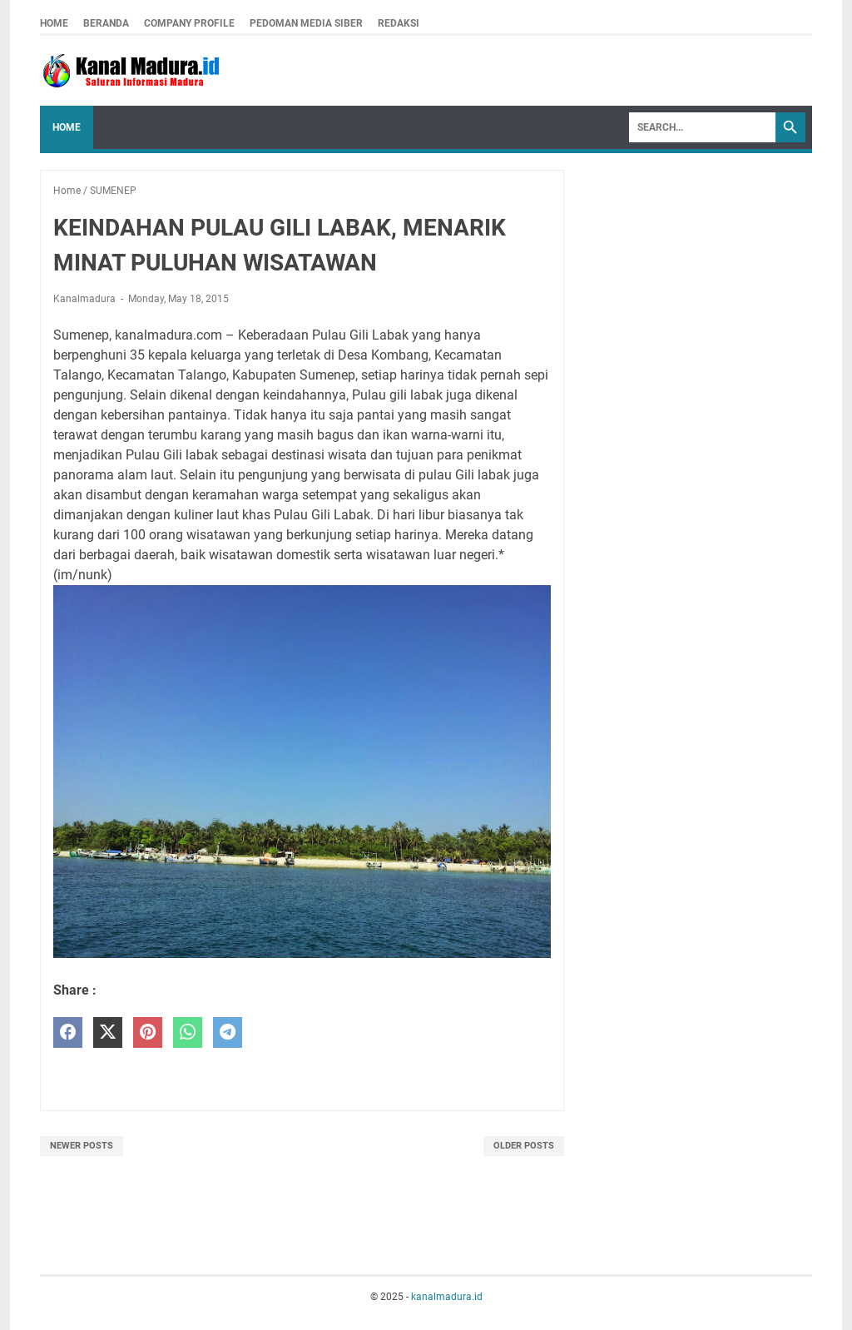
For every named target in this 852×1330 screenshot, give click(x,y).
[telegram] (227, 1032)
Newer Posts (81, 1145)
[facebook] (67, 1032)
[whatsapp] (187, 1032)
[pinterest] (147, 1032)
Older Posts (523, 1145)
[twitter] (107, 1032)
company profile (189, 23)
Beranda (106, 23)
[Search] (702, 127)
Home (54, 23)
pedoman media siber (306, 23)
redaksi (398, 23)
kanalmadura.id (447, 1297)
